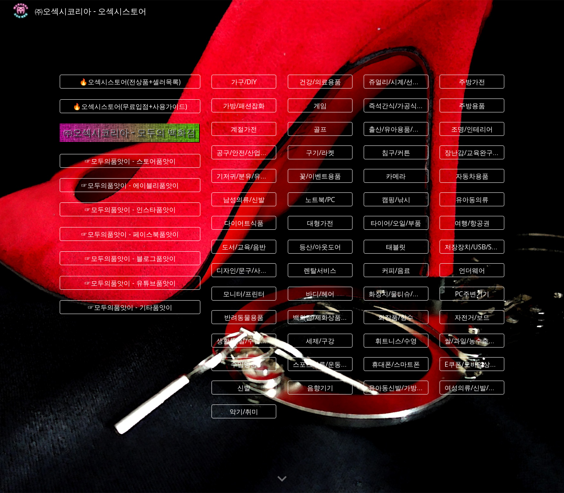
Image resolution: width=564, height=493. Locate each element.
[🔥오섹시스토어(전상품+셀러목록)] (130, 82)
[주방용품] (472, 105)
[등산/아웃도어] (320, 246)
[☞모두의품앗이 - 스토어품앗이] (130, 161)
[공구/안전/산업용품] (244, 153)
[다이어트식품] (244, 223)
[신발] (244, 388)
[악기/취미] (244, 411)
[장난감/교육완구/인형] (472, 153)
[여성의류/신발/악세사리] (472, 388)
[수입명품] (244, 364)
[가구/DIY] (244, 82)
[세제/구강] (320, 341)
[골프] (320, 129)
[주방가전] (472, 82)
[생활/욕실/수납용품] (244, 341)
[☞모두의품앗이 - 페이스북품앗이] (130, 234)
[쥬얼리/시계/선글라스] (396, 82)
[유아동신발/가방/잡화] (396, 388)
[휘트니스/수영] (396, 341)
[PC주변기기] (472, 293)
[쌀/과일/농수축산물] (472, 341)
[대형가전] (320, 223)
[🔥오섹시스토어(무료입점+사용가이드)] (130, 106)
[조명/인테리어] (472, 129)
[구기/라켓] (320, 153)
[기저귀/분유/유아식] (244, 176)
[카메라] (396, 176)
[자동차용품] (472, 176)
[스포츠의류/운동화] (320, 364)
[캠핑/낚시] (396, 200)
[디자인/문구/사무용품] (244, 270)
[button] (282, 479)
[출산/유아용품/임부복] (396, 129)
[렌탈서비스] (320, 270)
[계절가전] (244, 129)
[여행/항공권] (472, 223)
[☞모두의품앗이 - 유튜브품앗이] (130, 283)
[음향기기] (320, 388)
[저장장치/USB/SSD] (472, 246)
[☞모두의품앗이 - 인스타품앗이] (130, 210)
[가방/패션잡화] (244, 105)
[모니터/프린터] (244, 293)
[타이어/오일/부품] (396, 223)
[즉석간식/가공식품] (396, 105)
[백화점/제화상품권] (320, 317)
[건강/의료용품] (320, 82)
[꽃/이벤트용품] (320, 176)
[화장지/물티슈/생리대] (396, 293)
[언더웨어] (472, 270)
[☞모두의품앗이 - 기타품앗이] (130, 307)
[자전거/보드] (472, 317)
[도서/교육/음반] (244, 246)
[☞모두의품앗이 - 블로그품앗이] (130, 258)
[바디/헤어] (320, 293)
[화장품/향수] (396, 317)
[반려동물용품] (244, 317)
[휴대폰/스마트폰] (396, 364)
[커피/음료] (396, 270)
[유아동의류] (472, 200)
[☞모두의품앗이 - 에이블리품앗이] (130, 185)
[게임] (320, 105)
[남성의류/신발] (244, 200)
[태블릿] (396, 246)
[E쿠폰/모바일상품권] (472, 364)
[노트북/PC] (320, 200)
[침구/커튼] (396, 153)
